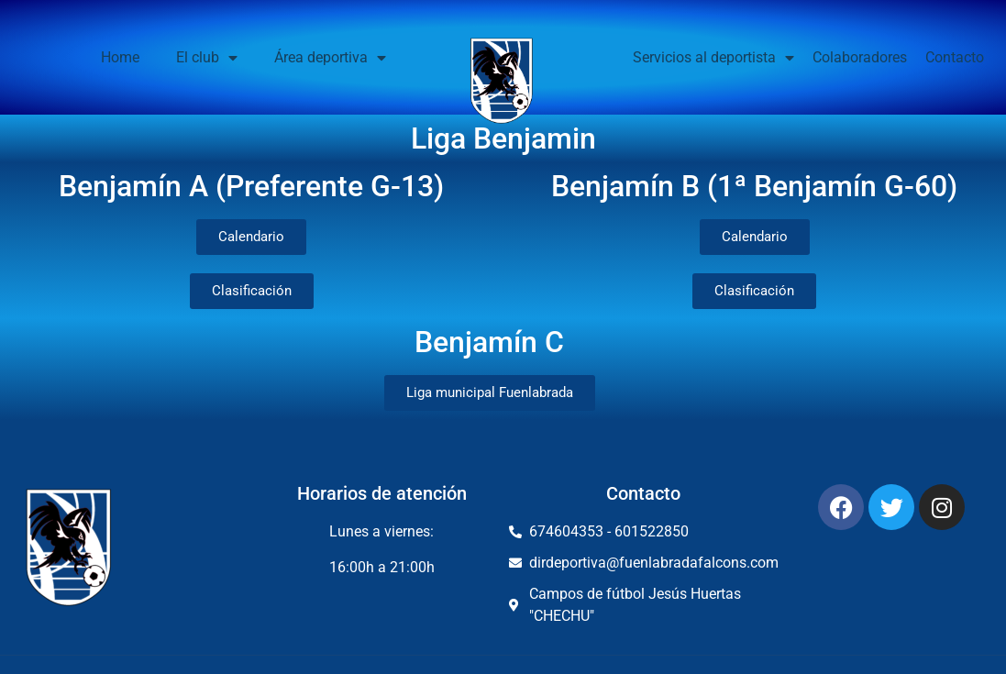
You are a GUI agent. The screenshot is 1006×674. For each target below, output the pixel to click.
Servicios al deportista (713, 57)
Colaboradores (860, 57)
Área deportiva (330, 57)
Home (120, 57)
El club (207, 57)
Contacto (954, 57)
